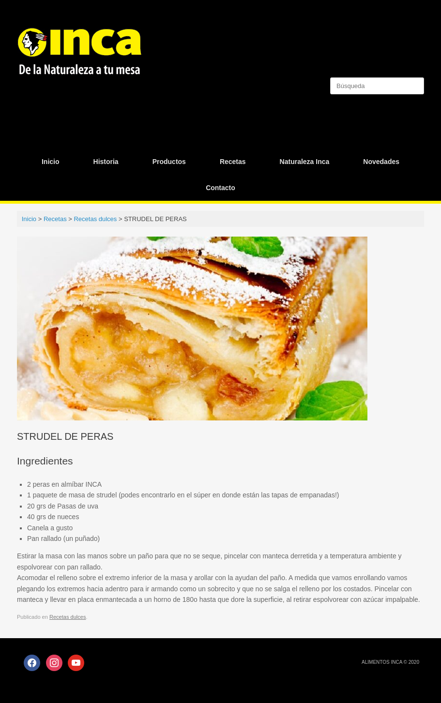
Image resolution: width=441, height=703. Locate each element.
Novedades (381, 161)
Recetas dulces (67, 617)
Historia (106, 161)
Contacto (220, 188)
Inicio (51, 161)
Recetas (233, 161)
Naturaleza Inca (305, 161)
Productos (169, 161)
